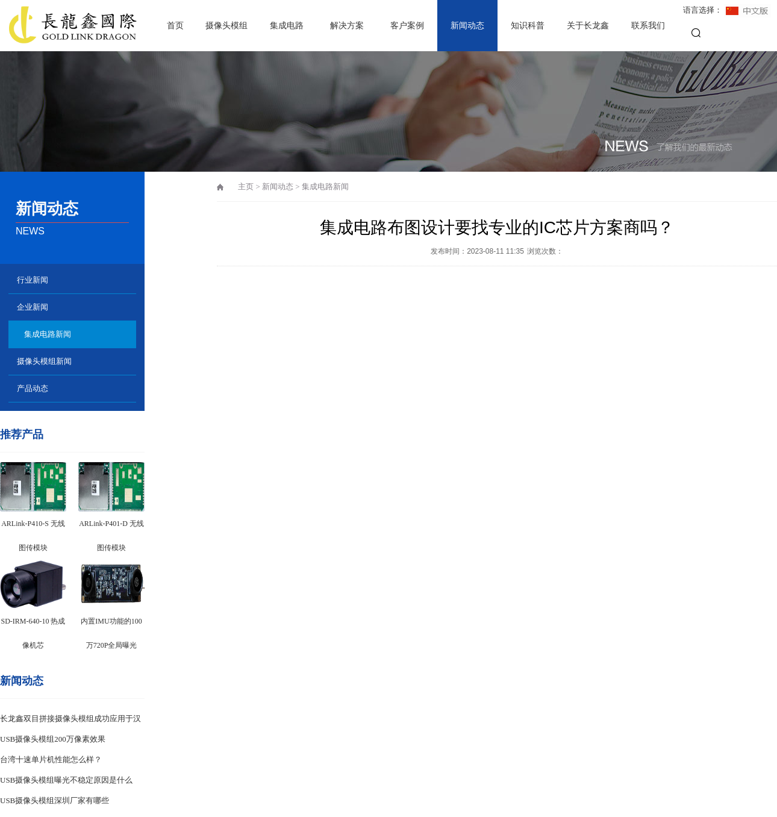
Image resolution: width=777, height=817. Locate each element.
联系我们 (648, 25)
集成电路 (287, 25)
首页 (175, 25)
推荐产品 (21, 434)
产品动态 (32, 388)
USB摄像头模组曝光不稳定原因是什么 (66, 779)
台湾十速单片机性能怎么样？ (51, 759)
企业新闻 (32, 306)
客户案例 (407, 25)
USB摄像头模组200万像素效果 (52, 738)
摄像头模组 (226, 25)
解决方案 (347, 25)
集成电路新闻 (47, 334)
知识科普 (528, 25)
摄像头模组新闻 (44, 361)
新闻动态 (467, 25)
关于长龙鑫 (588, 25)
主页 (246, 186)
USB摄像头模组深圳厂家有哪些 (54, 800)
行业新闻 (32, 279)
